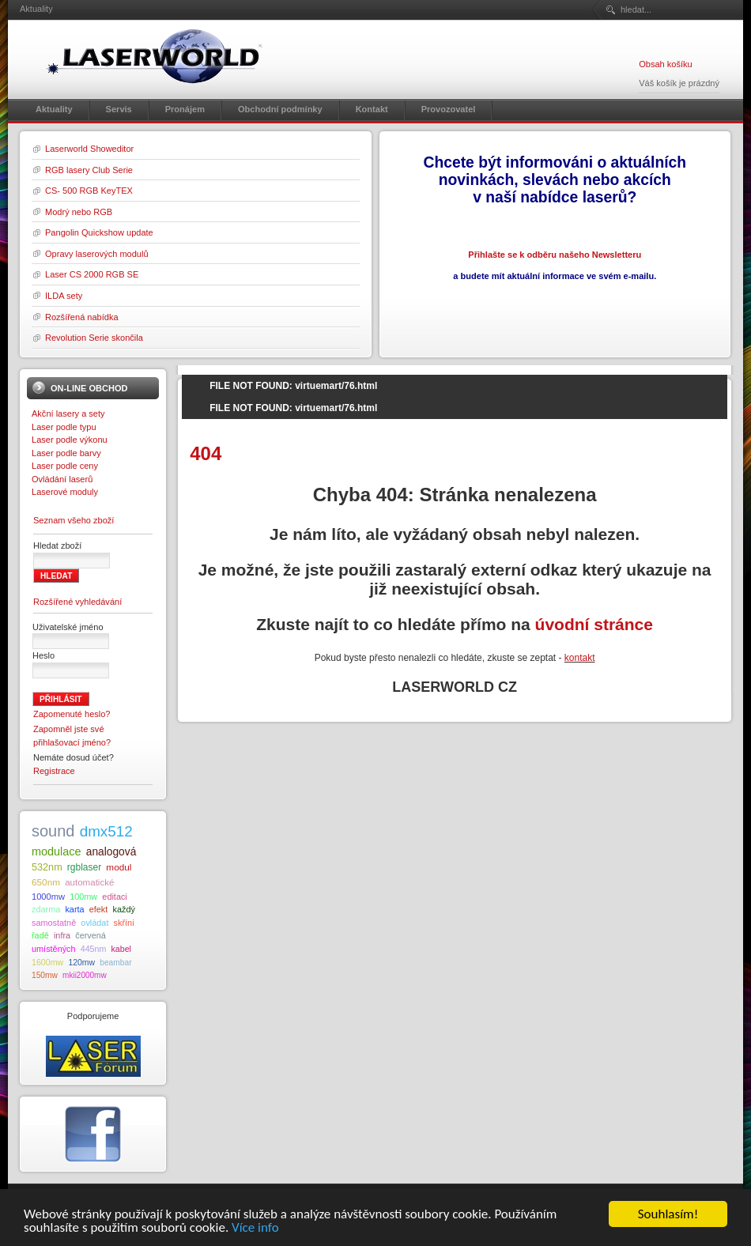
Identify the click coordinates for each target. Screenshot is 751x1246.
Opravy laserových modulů (97, 254)
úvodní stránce (594, 624)
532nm (47, 867)
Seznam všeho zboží (73, 520)
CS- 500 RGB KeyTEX (89, 190)
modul (118, 867)
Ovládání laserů (62, 479)
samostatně (54, 922)
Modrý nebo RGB (78, 212)
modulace (56, 851)
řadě (40, 935)
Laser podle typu (64, 427)
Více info (255, 1234)
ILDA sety (63, 295)
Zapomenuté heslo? (72, 714)
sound (53, 831)
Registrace (54, 771)
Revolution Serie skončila (94, 337)
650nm (46, 882)
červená (90, 935)
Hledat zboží (57, 545)
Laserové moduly (65, 492)
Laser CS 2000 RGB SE (91, 274)
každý (123, 909)
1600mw (47, 962)
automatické (89, 882)
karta (74, 909)
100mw (83, 896)
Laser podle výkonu (70, 439)
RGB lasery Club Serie (89, 170)
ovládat (94, 922)
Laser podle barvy (66, 453)
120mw (81, 962)
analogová (111, 852)
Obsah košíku (665, 64)
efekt (98, 909)
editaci (114, 896)
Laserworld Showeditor (89, 148)
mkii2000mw (84, 975)
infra (62, 935)
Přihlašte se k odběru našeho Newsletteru (554, 254)
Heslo (43, 655)
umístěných (54, 948)
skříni (124, 922)
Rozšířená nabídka (82, 317)
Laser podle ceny (65, 465)
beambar (115, 962)
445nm (94, 948)
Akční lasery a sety (68, 413)
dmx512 (106, 831)
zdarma (46, 909)
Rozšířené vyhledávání (77, 601)
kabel (120, 948)
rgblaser (84, 867)
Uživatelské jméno (68, 627)
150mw (45, 975)
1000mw (48, 896)
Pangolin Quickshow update (99, 232)
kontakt (579, 657)
